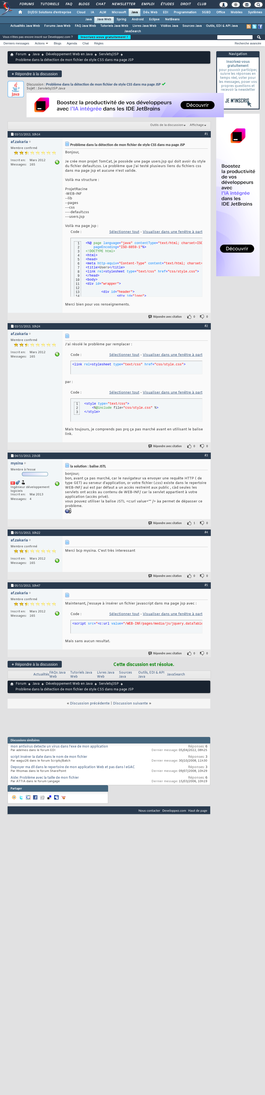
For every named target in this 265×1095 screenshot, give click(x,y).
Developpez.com (174, 810)
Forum (21, 54)
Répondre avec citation (165, 317)
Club (201, 4)
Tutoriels (49, 4)
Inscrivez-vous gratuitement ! (104, 37)
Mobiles (237, 12)
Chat (100, 4)
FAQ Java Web (85, 26)
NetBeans (172, 19)
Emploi (147, 4)
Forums (26, 4)
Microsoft (119, 12)
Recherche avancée (248, 43)
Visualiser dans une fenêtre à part (172, 232)
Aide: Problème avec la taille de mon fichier (45, 778)
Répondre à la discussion (35, 74)
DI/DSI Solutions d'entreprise (49, 12)
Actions (40, 43)
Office (220, 12)
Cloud (81, 12)
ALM (102, 12)
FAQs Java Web (57, 675)
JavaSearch (132, 31)
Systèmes (255, 12)
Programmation (185, 12)
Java (134, 12)
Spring (121, 19)
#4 (206, 532)
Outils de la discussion (166, 125)
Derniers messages (16, 43)
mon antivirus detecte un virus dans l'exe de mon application (59, 747)
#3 (206, 455)
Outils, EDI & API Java (222, 26)
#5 (206, 585)
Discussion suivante (130, 703)
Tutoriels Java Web (114, 26)
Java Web (104, 19)
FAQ (68, 4)
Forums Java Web (57, 26)
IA (92, 12)
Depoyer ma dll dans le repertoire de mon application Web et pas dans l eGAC (73, 767)
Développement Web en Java (69, 54)
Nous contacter (149, 810)
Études (167, 4)
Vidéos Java (169, 26)
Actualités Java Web (25, 26)
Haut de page (197, 810)
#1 (206, 134)
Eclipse (154, 19)
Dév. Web (150, 12)
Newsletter (123, 4)
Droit (185, 4)
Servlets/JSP (109, 54)
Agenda (72, 43)
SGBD (206, 12)
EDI (165, 12)
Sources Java (192, 26)
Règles (99, 43)
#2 (206, 326)
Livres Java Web (144, 26)
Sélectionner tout (124, 232)
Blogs (84, 4)
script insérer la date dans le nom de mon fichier (49, 757)
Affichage (197, 125)
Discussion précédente (90, 703)
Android (138, 19)
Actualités (41, 674)
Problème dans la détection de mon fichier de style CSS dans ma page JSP (103, 84)
